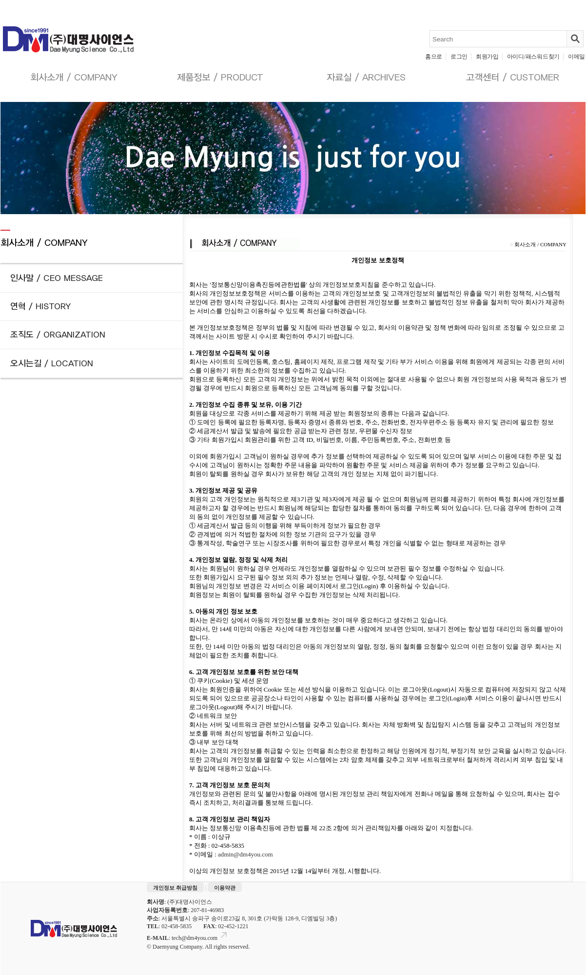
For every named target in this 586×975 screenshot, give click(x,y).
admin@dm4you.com (245, 854)
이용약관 (224, 888)
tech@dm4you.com (200, 938)
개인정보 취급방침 (175, 888)
